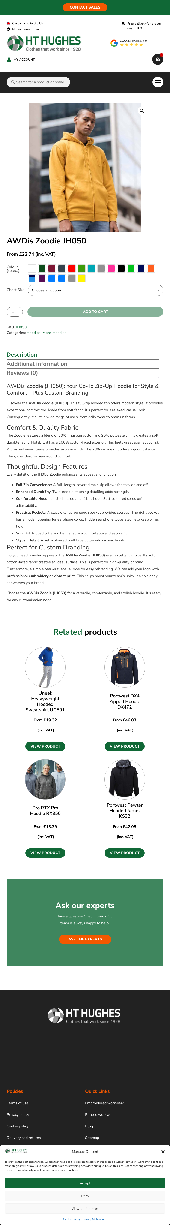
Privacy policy (18, 1114)
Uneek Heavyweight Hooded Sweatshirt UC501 (45, 701)
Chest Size (15, 290)
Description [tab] (21, 355)
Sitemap (92, 1137)
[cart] (157, 59)
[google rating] (128, 43)
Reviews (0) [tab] (22, 373)
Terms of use (17, 1103)
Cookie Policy (71, 1219)
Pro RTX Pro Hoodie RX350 (45, 811)
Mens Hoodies (54, 332)
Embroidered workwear (104, 1103)
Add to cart (95, 311)
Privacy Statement (94, 1219)
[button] (163, 1152)
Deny (85, 1196)
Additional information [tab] (36, 364)
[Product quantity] (15, 312)
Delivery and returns (24, 1137)
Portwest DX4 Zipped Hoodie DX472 (124, 701)
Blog (89, 1126)
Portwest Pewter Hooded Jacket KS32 (125, 810)
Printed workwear (100, 1114)
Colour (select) (13, 269)
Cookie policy (18, 1126)
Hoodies (34, 332)
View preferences (85, 1208)
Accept (85, 1183)
